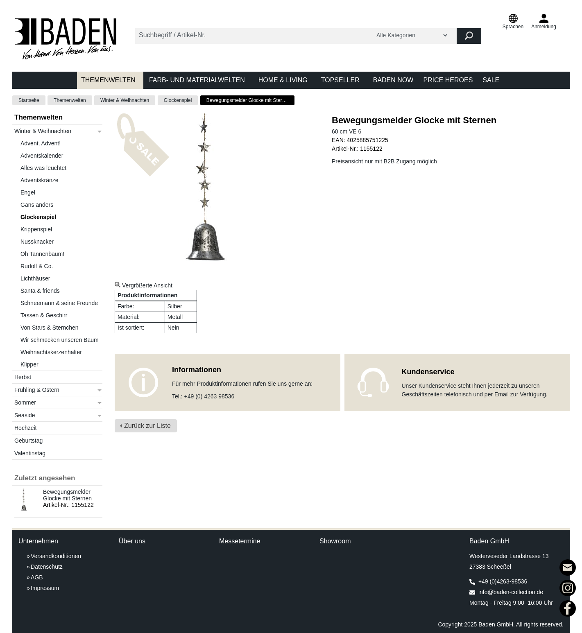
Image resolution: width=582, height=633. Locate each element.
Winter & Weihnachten (124, 100)
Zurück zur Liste (147, 425)
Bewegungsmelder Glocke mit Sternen (67, 495)
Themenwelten (70, 100)
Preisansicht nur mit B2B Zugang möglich (384, 161)
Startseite (28, 100)
